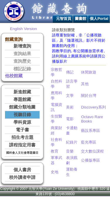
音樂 (70, 151)
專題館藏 (22, 99)
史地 (54, 172)
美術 (70, 107)
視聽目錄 (22, 114)
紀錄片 (71, 142)
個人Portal (99, 18)
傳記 (70, 72)
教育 (54, 151)
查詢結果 (22, 53)
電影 (70, 119)
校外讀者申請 (22, 177)
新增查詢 (22, 46)
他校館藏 (14, 76)
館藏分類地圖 (22, 107)
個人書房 (22, 169)
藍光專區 (88, 142)
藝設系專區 (90, 130)
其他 (85, 84)
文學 (70, 95)
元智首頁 (63, 18)
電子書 (22, 129)
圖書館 (80, 18)
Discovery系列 (93, 107)
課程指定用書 (22, 145)
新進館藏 (22, 92)
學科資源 (22, 122)
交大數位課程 (92, 151)
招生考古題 (22, 137)
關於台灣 (88, 95)
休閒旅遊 (88, 72)
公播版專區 (90, 160)
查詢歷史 (22, 61)
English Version (23, 29)
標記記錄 (22, 68)
